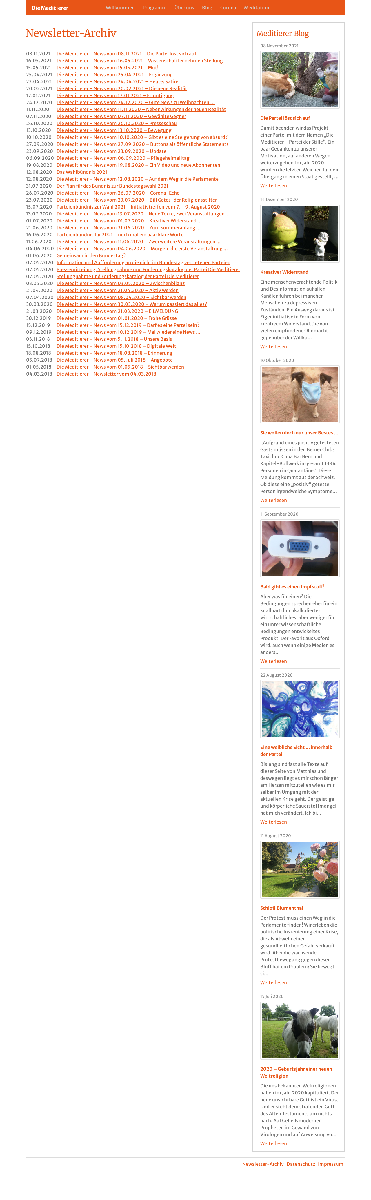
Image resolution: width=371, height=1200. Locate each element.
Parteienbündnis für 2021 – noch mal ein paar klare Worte (120, 235)
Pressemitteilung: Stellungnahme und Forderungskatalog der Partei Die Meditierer (148, 269)
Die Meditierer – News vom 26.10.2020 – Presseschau (117, 123)
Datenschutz (301, 1164)
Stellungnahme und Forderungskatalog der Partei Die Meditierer (128, 276)
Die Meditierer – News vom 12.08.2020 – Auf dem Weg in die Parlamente (138, 179)
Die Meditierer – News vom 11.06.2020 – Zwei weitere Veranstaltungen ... (139, 241)
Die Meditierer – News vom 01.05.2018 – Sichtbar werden (120, 367)
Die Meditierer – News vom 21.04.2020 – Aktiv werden (118, 290)
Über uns (184, 7)
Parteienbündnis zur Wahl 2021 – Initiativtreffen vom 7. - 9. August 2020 (138, 207)
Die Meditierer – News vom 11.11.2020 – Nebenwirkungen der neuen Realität (141, 109)
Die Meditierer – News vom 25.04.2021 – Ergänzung (115, 74)
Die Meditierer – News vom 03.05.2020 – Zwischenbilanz (121, 283)
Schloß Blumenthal (281, 908)
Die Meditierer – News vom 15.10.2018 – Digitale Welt (116, 346)
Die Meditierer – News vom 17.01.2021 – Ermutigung (115, 95)
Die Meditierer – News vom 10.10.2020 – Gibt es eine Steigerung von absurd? (142, 137)
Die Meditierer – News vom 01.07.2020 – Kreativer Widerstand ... (129, 221)
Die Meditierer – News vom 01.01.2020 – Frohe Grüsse (117, 318)
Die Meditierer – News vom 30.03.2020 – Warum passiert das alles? (132, 304)
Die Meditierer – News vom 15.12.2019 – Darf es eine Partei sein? (128, 325)
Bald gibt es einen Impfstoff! (292, 587)
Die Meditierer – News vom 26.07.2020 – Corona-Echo (118, 193)
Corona (228, 7)
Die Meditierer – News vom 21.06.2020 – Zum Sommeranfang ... (129, 228)
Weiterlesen (273, 185)
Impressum (330, 1164)
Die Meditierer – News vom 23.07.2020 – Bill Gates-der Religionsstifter (137, 200)
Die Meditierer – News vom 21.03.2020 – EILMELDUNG (117, 311)
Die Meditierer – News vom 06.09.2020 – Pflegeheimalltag (123, 158)
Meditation (256, 7)
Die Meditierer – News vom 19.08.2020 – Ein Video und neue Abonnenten (138, 165)
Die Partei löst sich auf (285, 118)
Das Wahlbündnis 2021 (82, 172)
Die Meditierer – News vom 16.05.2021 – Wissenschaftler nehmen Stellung (140, 61)
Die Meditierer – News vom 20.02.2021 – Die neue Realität (122, 88)
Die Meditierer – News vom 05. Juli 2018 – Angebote (115, 360)
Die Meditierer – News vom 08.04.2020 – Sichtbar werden (121, 297)
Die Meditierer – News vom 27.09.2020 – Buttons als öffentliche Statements (143, 144)
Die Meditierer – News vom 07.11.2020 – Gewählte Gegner (121, 116)
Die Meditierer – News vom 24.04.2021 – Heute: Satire (117, 81)
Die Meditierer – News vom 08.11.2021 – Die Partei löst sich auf (126, 54)
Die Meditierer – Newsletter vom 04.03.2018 (106, 374)
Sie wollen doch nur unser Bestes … (299, 433)
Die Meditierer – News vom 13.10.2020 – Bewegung (114, 130)
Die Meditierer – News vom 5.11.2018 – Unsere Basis (114, 339)
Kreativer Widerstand (284, 272)
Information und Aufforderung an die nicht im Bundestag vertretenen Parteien (143, 262)
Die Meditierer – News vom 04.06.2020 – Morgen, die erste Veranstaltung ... (142, 248)
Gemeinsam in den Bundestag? (91, 255)
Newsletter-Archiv (263, 1164)
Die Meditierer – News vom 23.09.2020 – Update (111, 151)
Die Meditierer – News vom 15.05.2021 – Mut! (108, 67)
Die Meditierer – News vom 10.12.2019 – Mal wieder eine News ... (128, 332)
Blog (207, 7)
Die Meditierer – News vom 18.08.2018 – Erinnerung (114, 353)
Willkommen (120, 7)
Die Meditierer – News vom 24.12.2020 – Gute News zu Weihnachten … (136, 102)
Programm (155, 7)
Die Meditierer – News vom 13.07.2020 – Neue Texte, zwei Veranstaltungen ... (143, 214)
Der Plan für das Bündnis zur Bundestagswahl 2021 (112, 186)
